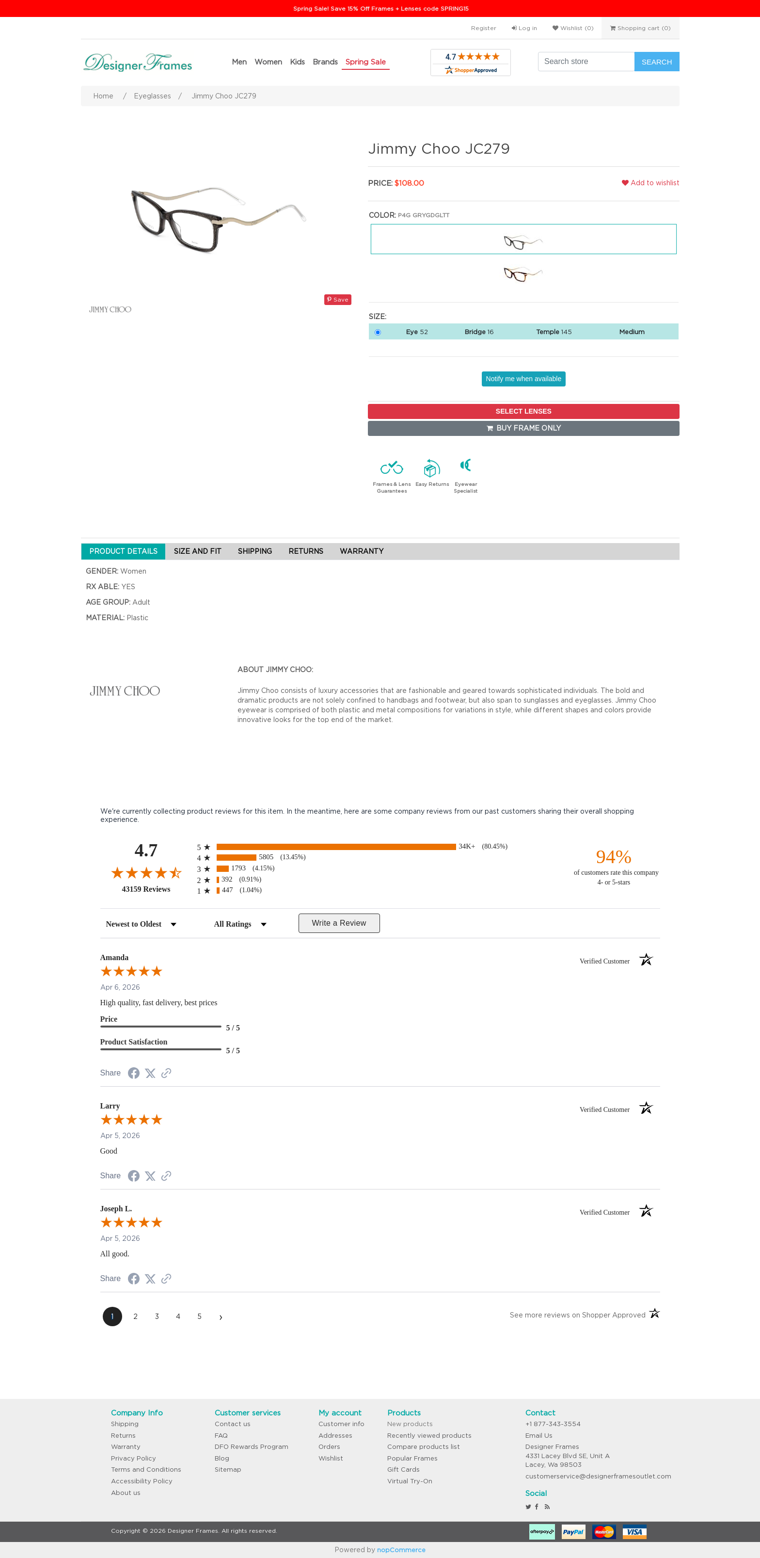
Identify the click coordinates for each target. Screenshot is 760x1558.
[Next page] (221, 1316)
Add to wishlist (651, 183)
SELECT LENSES (524, 411)
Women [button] (268, 62)
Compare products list (423, 1446)
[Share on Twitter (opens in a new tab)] (150, 1073)
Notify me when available (524, 379)
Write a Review (339, 923)
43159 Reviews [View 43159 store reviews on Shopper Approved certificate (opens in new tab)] (157, 888)
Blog (222, 1458)
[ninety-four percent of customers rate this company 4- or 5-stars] (614, 866)
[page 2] (135, 1316)
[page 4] (178, 1316)
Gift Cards (403, 1469)
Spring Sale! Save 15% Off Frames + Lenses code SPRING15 (381, 8)
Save (337, 299)
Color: (382, 215)
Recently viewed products (429, 1435)
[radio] (380, 847)
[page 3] (157, 1316)
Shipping (125, 1424)
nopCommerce (401, 1550)
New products (410, 1424)
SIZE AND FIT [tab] (198, 551)
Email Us (539, 1435)
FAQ (221, 1435)
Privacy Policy (133, 1458)
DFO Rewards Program (251, 1446)
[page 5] (199, 1316)
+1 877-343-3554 (553, 1424)
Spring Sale (366, 62)
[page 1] (112, 1316)
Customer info (341, 1424)
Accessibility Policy (142, 1481)
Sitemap (228, 1469)
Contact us (233, 1424)
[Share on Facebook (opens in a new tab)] (134, 1074)
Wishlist (330, 1458)
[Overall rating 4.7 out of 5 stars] (146, 872)
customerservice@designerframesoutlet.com (598, 1476)
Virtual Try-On (409, 1481)
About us (126, 1492)
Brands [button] (325, 62)
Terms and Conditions (146, 1469)
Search (657, 62)
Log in (524, 28)
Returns (123, 1435)
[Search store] (586, 61)
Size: (377, 317)
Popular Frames (412, 1458)
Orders (329, 1446)
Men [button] (239, 62)
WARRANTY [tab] (361, 551)
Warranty (126, 1446)
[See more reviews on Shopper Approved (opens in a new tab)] (166, 1074)
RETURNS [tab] (305, 551)
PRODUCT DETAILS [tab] (123, 551)
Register (483, 28)
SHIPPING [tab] (255, 551)
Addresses (335, 1435)
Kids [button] (297, 62)
